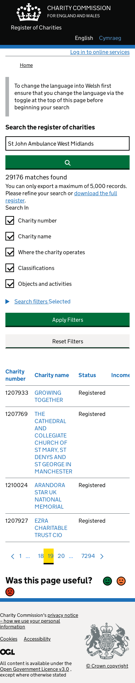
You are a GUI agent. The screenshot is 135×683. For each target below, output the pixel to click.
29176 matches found (36, 177)
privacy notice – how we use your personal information (39, 621)
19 (51, 558)
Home (26, 65)
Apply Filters (67, 319)
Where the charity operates (51, 252)
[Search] (67, 143)
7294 (88, 558)
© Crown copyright (107, 666)
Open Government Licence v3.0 (34, 669)
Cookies (8, 639)
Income (121, 375)
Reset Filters (67, 341)
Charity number (37, 220)
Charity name (34, 236)
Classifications (36, 268)
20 (61, 558)
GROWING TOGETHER (49, 396)
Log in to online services (100, 52)
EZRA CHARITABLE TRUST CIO (51, 527)
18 (41, 558)
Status (87, 375)
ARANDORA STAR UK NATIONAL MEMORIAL (50, 496)
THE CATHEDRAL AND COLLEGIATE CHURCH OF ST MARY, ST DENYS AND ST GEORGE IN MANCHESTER (53, 443)
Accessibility (37, 639)
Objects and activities (45, 283)
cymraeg (110, 38)
